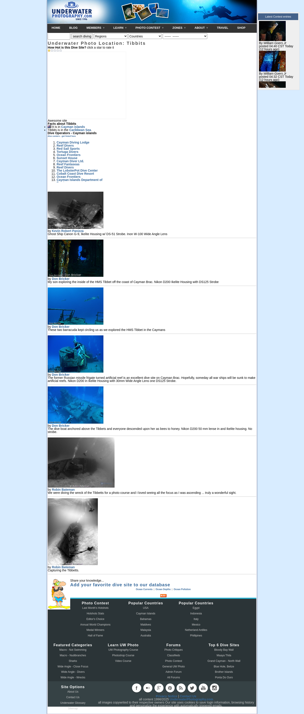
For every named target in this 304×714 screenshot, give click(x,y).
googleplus (158, 687)
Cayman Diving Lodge (73, 142)
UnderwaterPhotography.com (191, 699)
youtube (203, 687)
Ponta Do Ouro (224, 677)
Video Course (123, 661)
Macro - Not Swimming (72, 649)
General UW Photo (173, 666)
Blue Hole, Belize (224, 666)
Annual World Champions (95, 624)
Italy (196, 619)
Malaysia (145, 630)
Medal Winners (95, 630)
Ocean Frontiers (68, 155)
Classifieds (173, 655)
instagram (214, 687)
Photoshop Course (123, 655)
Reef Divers (65, 145)
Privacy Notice (166, 696)
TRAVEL (222, 27)
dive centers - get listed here (62, 136)
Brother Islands (224, 671)
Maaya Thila (224, 655)
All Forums (173, 677)
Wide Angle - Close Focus (73, 666)
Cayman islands (73, 127)
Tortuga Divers (67, 152)
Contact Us (72, 697)
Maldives (145, 624)
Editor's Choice (95, 619)
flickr (147, 687)
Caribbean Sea (80, 130)
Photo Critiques (173, 649)
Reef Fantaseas (68, 164)
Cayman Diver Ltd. (70, 161)
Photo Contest (173, 661)
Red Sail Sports (68, 148)
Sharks (73, 661)
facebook (136, 687)
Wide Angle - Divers (72, 671)
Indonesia (196, 613)
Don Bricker (61, 279)
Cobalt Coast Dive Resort (75, 173)
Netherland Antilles (196, 630)
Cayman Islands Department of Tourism (79, 181)
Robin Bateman (63, 489)
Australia (146, 635)
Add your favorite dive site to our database (120, 584)
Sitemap (73, 708)
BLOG (73, 27)
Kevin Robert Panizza (68, 231)
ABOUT (201, 27)
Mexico (196, 624)
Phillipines (196, 635)
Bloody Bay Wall (224, 649)
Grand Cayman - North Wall (223, 661)
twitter (192, 687)
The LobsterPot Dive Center (77, 170)
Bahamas (146, 619)
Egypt (196, 607)
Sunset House (67, 158)
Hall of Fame (95, 635)
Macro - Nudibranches (73, 655)
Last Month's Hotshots (95, 607)
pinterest (170, 687)
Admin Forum (174, 671)
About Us (72, 691)
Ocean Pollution (182, 589)
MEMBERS (95, 27)
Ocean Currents (144, 589)
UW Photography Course (123, 649)
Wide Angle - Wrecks (72, 677)
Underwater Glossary (73, 702)
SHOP (241, 27)
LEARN (120, 27)
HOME (56, 27)
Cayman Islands (145, 613)
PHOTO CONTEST (150, 27)
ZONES (179, 27)
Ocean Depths (163, 589)
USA (146, 607)
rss (181, 687)
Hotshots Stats (95, 613)
